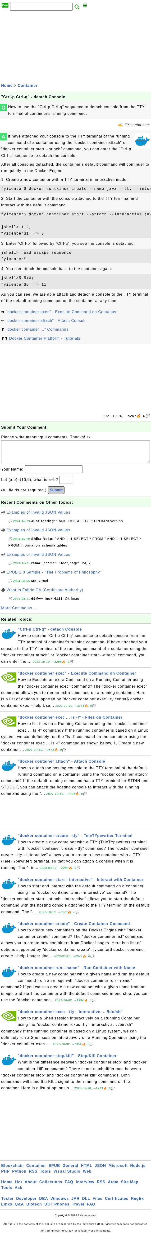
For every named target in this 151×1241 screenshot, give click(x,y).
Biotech (34, 1209)
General (70, 1170)
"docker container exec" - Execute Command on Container (61, 312)
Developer (26, 1203)
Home (7, 86)
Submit (56, 495)
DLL (86, 1203)
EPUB (54, 1170)
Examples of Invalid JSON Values (38, 517)
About (31, 1187)
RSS (33, 1176)
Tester (7, 1203)
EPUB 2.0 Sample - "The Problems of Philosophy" (54, 577)
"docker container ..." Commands (37, 329)
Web (87, 1176)
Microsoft (118, 1170)
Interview (85, 1187)
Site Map (129, 1187)
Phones (61, 1209)
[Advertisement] (75, 46)
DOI (48, 1209)
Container (28, 86)
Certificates (116, 1203)
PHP (5, 1176)
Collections (50, 1187)
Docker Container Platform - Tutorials (44, 338)
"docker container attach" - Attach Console (46, 321)
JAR (75, 1203)
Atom (113, 1187)
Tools (45, 1176)
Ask (18, 1192)
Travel (78, 1209)
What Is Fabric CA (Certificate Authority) (45, 595)
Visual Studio (66, 1176)
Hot (18, 1187)
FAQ (69, 1187)
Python (19, 1176)
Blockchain (12, 1170)
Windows (59, 1203)
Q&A (19, 1209)
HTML (86, 1170)
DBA (43, 1203)
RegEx (137, 1203)
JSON (100, 1170)
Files (97, 1203)
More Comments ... (19, 613)
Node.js (138, 1170)
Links (6, 1209)
